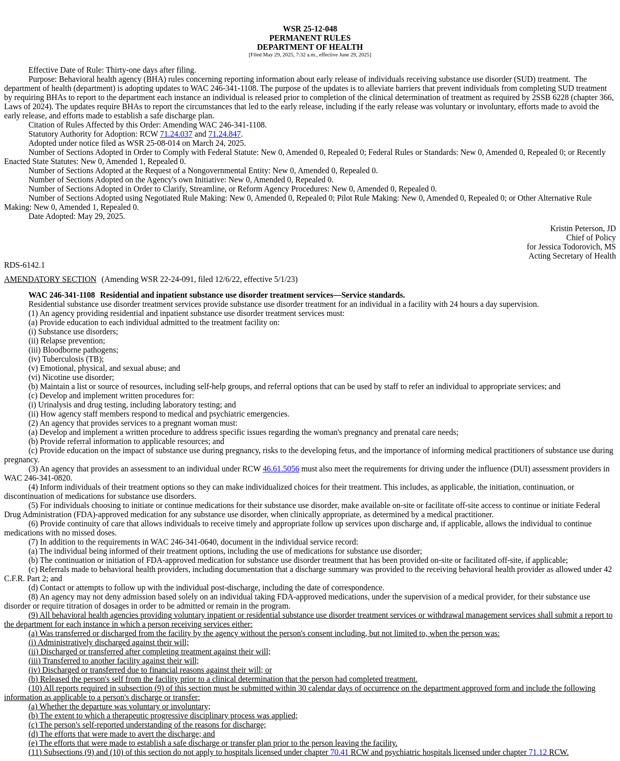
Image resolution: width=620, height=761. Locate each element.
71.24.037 (176, 134)
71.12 (538, 752)
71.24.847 (224, 134)
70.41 (339, 752)
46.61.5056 (281, 468)
